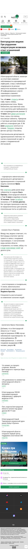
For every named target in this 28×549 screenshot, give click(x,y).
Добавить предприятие (14, 487)
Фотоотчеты (24, 21)
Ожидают (10, 128)
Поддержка (12, 545)
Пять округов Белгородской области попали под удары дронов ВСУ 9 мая (12, 409)
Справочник (16, 21)
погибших (19, 199)
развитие (16, 545)
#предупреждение (20, 351)
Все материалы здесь (14, 463)
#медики (3, 351)
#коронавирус (10, 349)
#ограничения (18, 349)
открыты (14, 99)
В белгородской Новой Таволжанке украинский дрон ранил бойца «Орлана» (13, 421)
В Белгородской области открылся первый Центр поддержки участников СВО (12, 434)
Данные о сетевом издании (6, 541)
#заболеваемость (10, 351)
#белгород (3, 349)
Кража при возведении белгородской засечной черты (12, 453)
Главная (3, 21)
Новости (9, 21)
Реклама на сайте (15, 541)
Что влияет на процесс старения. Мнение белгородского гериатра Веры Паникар (13, 368)
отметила (7, 190)
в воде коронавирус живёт (11, 248)
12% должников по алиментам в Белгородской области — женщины (13, 382)
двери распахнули (18, 114)
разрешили (9, 126)
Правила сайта (11, 543)
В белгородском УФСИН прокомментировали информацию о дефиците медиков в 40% (11, 395)
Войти (25, 16)
